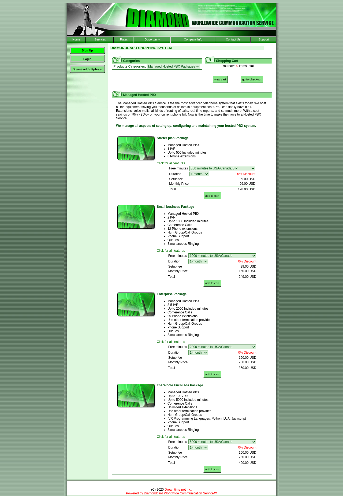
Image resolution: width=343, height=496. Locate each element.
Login (87, 59)
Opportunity (152, 39)
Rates (124, 39)
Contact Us (233, 39)
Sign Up (87, 50)
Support (264, 39)
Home (76, 39)
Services (100, 39)
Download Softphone (87, 69)
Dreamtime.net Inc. (178, 489)
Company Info (193, 39)
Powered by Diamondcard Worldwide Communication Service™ (171, 493)
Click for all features (171, 163)
